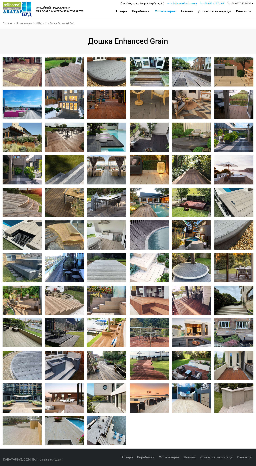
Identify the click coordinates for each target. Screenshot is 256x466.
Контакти (243, 11)
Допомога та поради (216, 457)
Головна (7, 23)
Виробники (146, 457)
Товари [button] (121, 11)
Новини (187, 11)
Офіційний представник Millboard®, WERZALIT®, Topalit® (59, 9)
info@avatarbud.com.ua (182, 3)
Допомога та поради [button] (214, 11)
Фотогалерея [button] (165, 11)
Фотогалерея (24, 23)
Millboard (41, 23)
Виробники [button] (141, 11)
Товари (127, 457)
